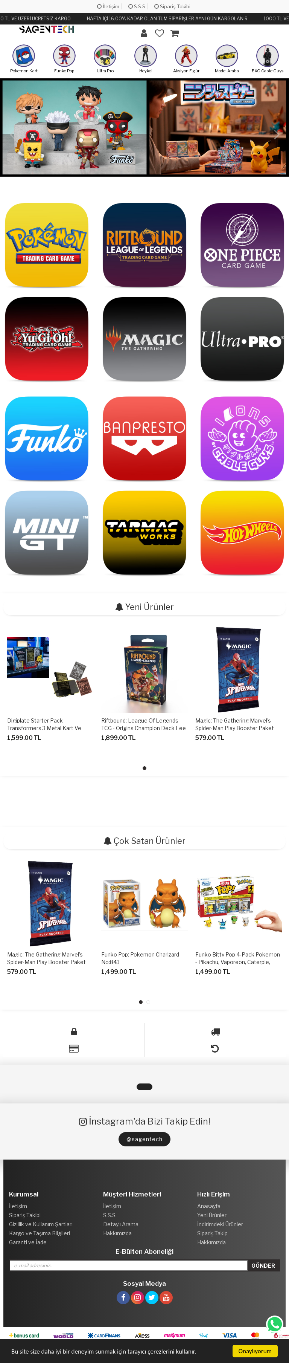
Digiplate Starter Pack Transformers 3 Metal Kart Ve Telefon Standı (44, 728)
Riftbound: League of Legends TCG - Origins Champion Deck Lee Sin (143, 728)
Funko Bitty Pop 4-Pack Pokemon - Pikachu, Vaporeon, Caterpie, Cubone (237, 962)
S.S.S (136, 6)
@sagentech (144, 1139)
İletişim (108, 6)
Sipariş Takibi (172, 6)
